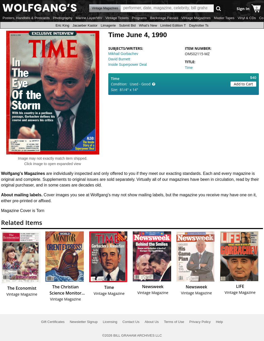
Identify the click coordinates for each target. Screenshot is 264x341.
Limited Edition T (173, 25)
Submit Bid (127, 25)
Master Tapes (224, 18)
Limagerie (108, 25)
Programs (139, 18)
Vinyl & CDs (247, 18)
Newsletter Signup (83, 322)
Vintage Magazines (196, 18)
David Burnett (119, 59)
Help (219, 322)
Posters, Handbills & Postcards (26, 18)
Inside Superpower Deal (127, 64)
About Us (152, 322)
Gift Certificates (52, 322)
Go (218, 8)
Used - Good (140, 84)
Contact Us (130, 322)
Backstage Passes (164, 18)
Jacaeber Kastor (84, 25)
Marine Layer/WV (89, 18)
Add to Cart (243, 84)
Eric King (62, 25)
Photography (62, 18)
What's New (148, 25)
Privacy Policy (200, 322)
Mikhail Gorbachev (123, 54)
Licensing (110, 322)
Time (189, 68)
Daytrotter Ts (198, 25)
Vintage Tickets (117, 18)
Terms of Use (174, 322)
